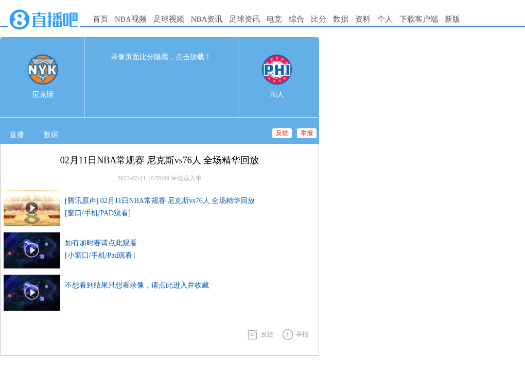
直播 (17, 135)
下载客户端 (418, 19)
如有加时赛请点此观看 (101, 243)
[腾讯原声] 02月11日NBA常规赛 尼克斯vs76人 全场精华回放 (160, 201)
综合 (296, 19)
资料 (363, 19)
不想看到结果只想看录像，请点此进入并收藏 (137, 285)
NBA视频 (131, 19)
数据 (340, 19)
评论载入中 (186, 178)
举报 (307, 133)
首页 (100, 19)
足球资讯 (244, 19)
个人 (385, 19)
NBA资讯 (207, 19)
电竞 (274, 19)
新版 (452, 19)
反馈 (282, 133)
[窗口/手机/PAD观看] (98, 213)
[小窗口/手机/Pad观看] (100, 255)
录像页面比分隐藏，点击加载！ (161, 57)
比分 (318, 19)
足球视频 (168, 19)
